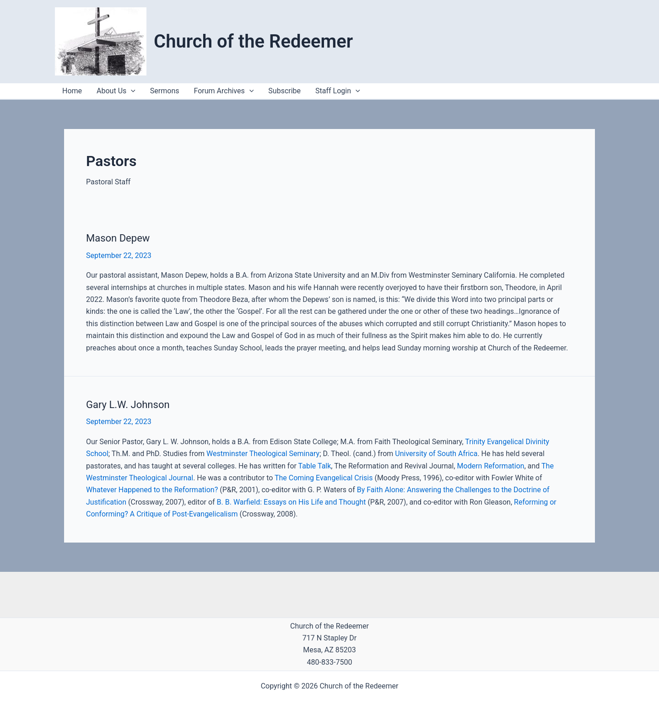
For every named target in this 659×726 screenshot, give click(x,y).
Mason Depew (118, 238)
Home (72, 90)
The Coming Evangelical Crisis (324, 477)
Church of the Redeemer (253, 41)
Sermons (164, 90)
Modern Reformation (490, 466)
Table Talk (314, 466)
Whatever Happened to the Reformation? (152, 489)
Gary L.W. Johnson (128, 404)
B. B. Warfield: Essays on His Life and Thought (291, 502)
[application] (355, 91)
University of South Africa (436, 453)
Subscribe (284, 90)
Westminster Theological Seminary (262, 453)
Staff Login (337, 91)
